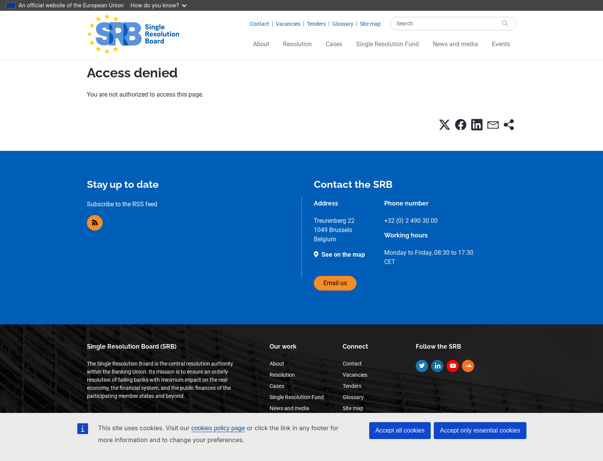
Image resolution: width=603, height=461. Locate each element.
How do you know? (159, 5)
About (261, 44)
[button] (444, 124)
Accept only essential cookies (480, 430)
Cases (334, 44)
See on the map (343, 254)
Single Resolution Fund (387, 44)
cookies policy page (218, 428)
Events (501, 44)
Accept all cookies (400, 430)
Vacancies (288, 24)
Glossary (342, 24)
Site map (370, 24)
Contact (259, 24)
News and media (455, 44)
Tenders (316, 24)
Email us (335, 283)
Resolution (297, 44)
